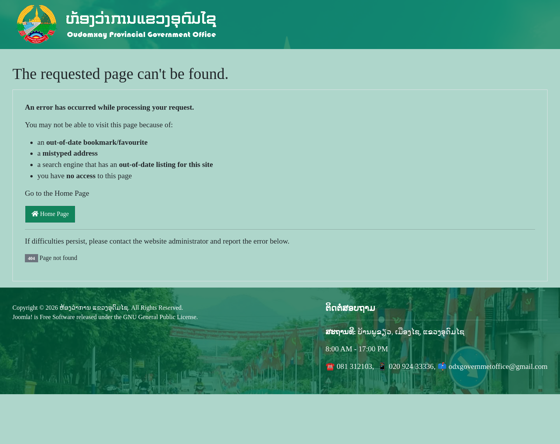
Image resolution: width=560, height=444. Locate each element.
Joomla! (22, 317)
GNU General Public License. (160, 317)
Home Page (50, 214)
